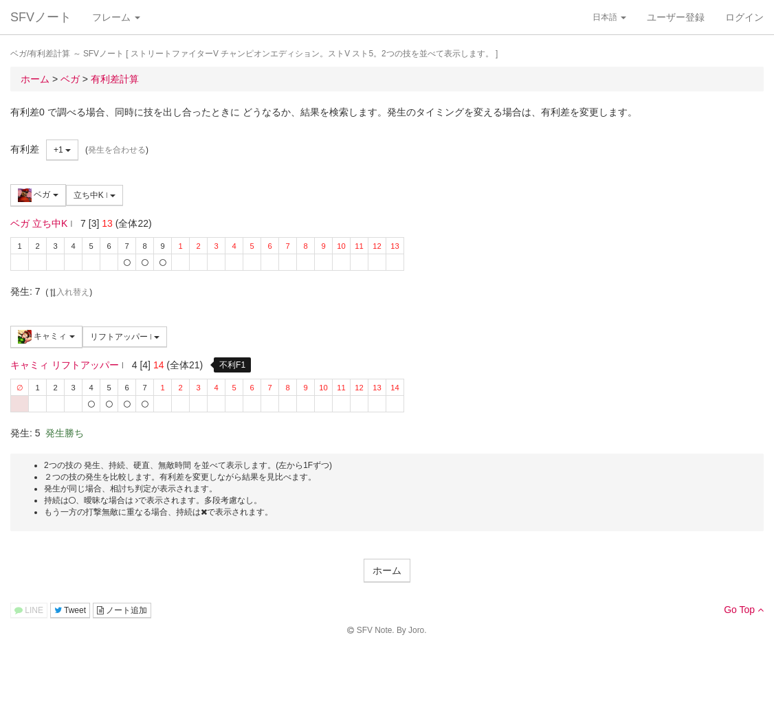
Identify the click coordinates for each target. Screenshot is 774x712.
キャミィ (46, 337)
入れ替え (68, 292)
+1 (62, 150)
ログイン (744, 17)
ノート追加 (122, 610)
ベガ (38, 195)
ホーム (387, 570)
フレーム (116, 17)
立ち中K (95, 195)
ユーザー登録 (676, 17)
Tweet (70, 610)
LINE (28, 610)
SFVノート (40, 17)
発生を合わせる (117, 150)
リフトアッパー (125, 337)
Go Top (744, 609)
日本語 (609, 17)
